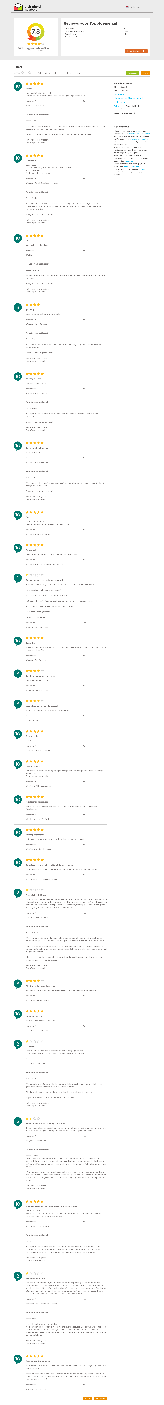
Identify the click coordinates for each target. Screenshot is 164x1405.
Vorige (87, 1398)
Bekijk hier (118, 106)
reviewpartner (143, 139)
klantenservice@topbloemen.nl (128, 98)
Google (134, 139)
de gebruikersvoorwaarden (139, 134)
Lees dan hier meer (131, 166)
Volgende (100, 1398)
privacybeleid (145, 169)
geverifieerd (130, 161)
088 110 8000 (120, 94)
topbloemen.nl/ (121, 102)
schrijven (139, 131)
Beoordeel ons (133, 51)
